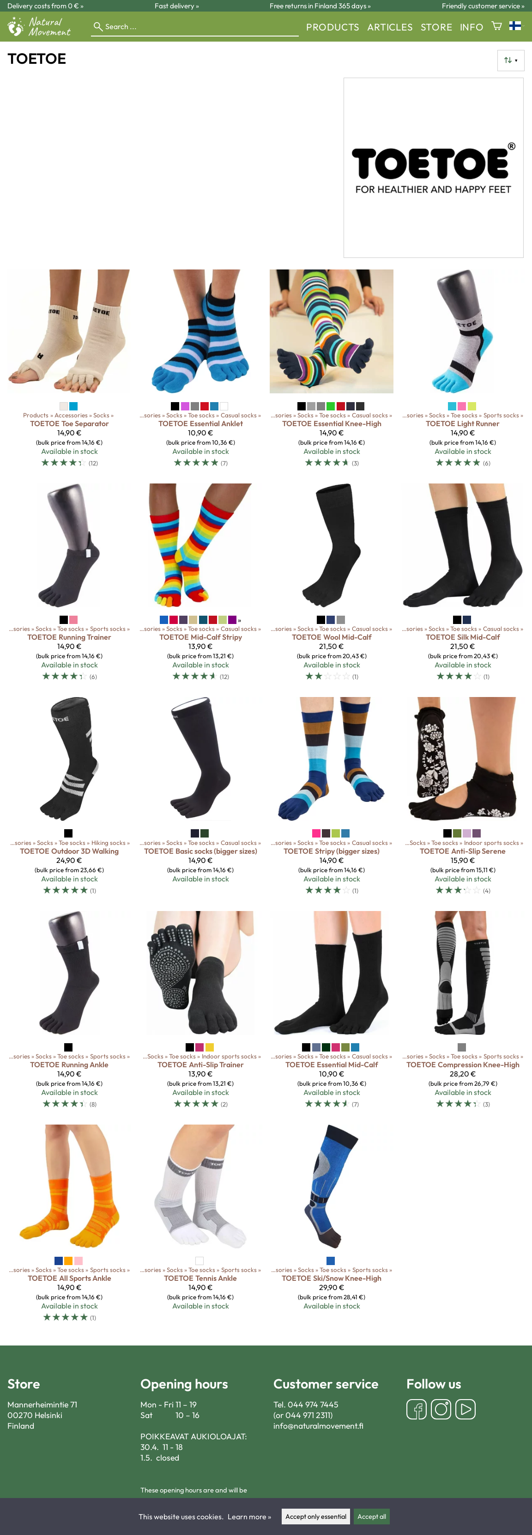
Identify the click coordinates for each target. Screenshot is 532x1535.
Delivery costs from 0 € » (45, 5)
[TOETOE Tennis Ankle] (200, 1228)
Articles (390, 27)
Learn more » (249, 1516)
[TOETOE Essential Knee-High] (331, 372)
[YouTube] (465, 1410)
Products (333, 27)
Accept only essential (315, 1516)
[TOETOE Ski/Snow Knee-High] (331, 1228)
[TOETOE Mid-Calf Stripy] (200, 586)
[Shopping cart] (496, 26)
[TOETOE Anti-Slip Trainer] (200, 1014)
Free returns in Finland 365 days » (320, 5)
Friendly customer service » (483, 5)
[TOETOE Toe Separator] (69, 372)
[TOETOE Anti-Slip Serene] (463, 800)
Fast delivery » (177, 5)
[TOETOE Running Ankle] (69, 1014)
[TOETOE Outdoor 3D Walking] (69, 800)
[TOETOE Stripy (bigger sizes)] (331, 800)
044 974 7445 (313, 1404)
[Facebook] (416, 1410)
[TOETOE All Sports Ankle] (69, 1228)
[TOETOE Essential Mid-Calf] (331, 1014)
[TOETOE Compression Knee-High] (463, 1014)
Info (472, 27)
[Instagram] (441, 1410)
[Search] (195, 27)
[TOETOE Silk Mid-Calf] (463, 586)
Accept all (371, 1516)
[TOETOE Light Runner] (463, 372)
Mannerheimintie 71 (42, 1404)
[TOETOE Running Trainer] (69, 586)
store (437, 27)
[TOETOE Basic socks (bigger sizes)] (200, 800)
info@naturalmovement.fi (318, 1425)
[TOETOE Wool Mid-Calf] (331, 586)
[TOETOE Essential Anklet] (200, 372)
